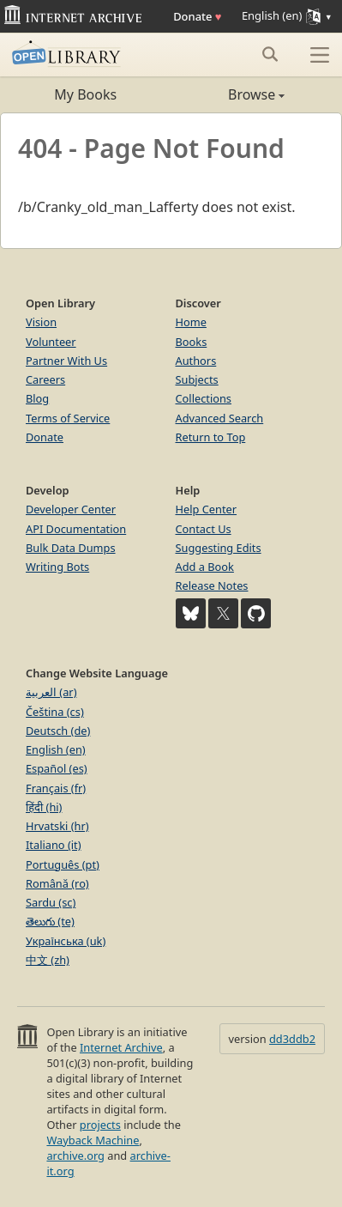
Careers (45, 379)
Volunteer (51, 341)
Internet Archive (121, 1047)
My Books (85, 94)
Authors (196, 360)
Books (191, 341)
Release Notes (212, 585)
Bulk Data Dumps (71, 547)
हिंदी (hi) (44, 807)
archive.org (75, 1155)
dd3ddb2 (292, 1038)
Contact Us (203, 529)
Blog (37, 398)
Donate (197, 16)
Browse (228, 94)
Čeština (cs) (55, 711)
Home (191, 322)
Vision (41, 322)
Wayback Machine (92, 1140)
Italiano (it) (53, 844)
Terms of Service (68, 418)
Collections (204, 398)
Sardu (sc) (50, 902)
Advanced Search (220, 418)
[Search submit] (270, 54)
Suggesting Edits (218, 547)
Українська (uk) (65, 941)
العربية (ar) (51, 692)
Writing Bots (57, 566)
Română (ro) (57, 883)
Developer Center (71, 509)
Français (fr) (56, 788)
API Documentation (76, 529)
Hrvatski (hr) (57, 826)
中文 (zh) (47, 959)
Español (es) (56, 768)
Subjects (197, 379)
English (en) (56, 749)
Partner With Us (66, 360)
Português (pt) (62, 864)
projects (100, 1124)
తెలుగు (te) (50, 921)
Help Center (206, 509)
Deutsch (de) (58, 730)
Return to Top (211, 437)
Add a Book (205, 566)
